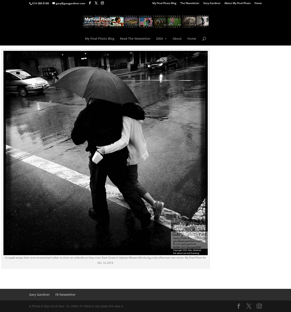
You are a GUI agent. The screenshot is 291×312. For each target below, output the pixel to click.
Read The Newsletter (135, 39)
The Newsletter (189, 3)
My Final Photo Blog (164, 3)
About (177, 39)
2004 (159, 39)
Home (258, 3)
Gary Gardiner (212, 3)
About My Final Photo (237, 3)
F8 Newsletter (65, 294)
